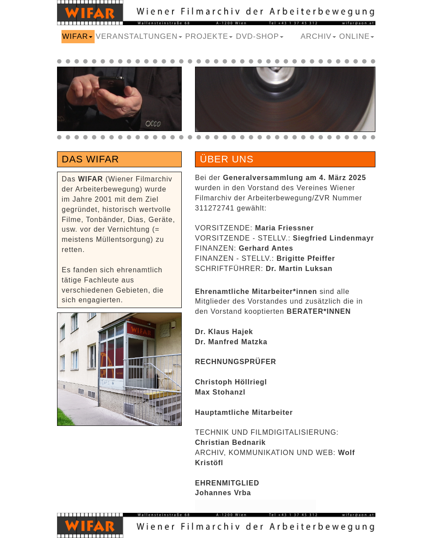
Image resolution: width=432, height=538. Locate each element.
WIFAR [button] (77, 36)
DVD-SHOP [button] (259, 36)
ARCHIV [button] (318, 36)
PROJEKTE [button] (209, 36)
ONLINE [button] (356, 36)
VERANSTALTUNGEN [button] (139, 36)
